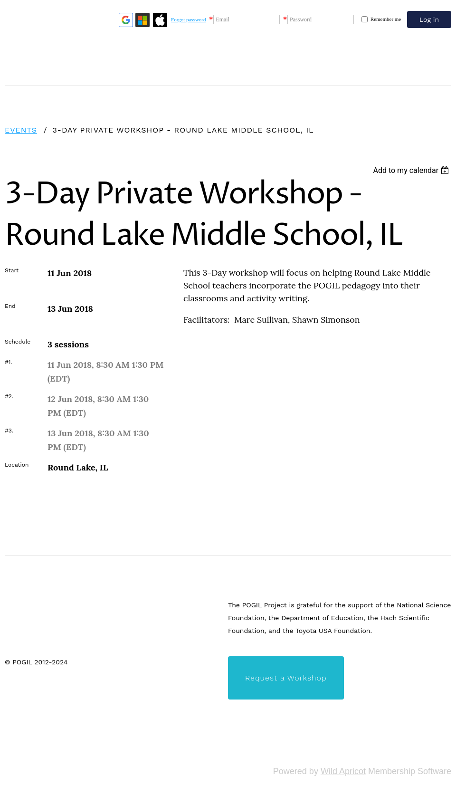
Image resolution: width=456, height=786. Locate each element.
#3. (9, 430)
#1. (8, 362)
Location (16, 464)
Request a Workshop (286, 677)
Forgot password (188, 19)
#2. (9, 396)
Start (12, 270)
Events (21, 129)
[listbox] (412, 170)
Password (301, 19)
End (10, 306)
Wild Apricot (343, 771)
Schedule (17, 341)
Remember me (385, 19)
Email (222, 19)
